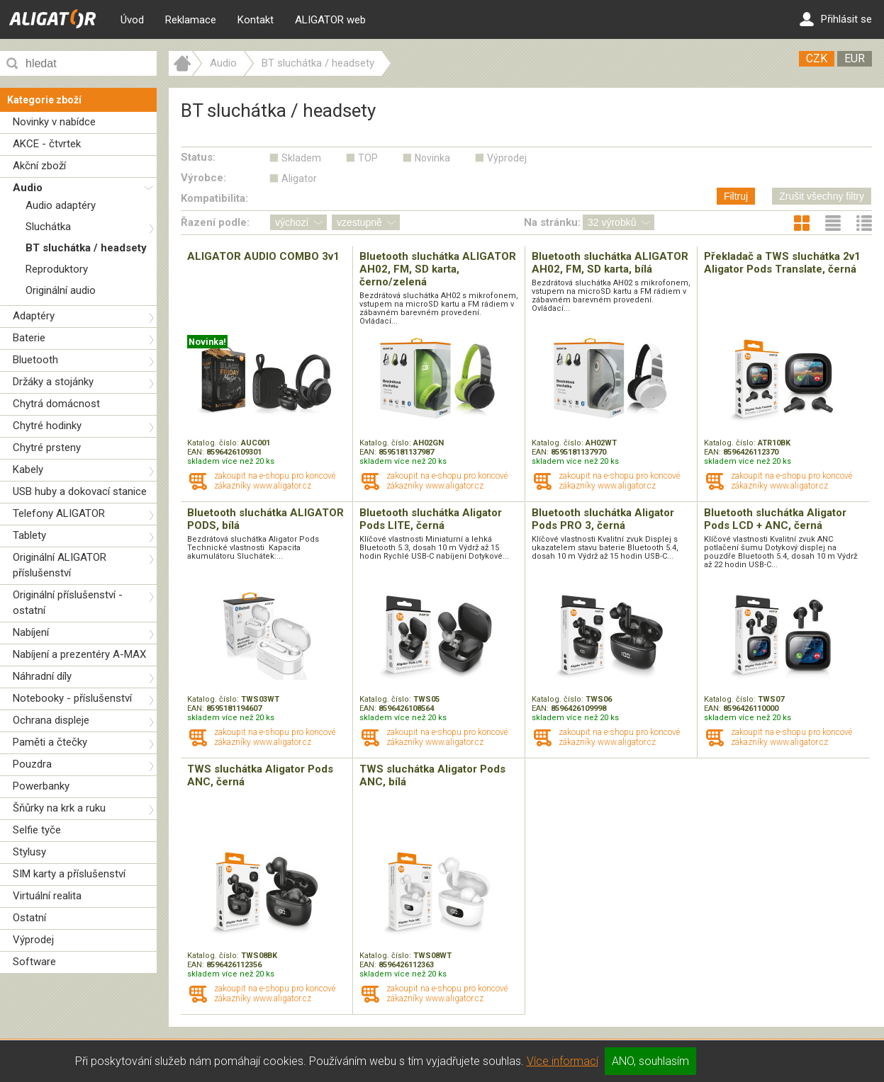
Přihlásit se (836, 19)
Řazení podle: (215, 222)
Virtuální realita (47, 895)
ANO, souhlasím (650, 1061)
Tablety (29, 535)
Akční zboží (39, 165)
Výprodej (33, 939)
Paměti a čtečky (50, 742)
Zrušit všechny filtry (821, 196)
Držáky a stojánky (53, 381)
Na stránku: (552, 222)
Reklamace (190, 19)
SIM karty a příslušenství (69, 873)
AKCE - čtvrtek (47, 143)
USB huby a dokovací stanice (80, 491)
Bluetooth (35, 359)
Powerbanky (41, 786)
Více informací (562, 1061)
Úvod (132, 19)
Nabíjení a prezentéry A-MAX (79, 654)
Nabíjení (31, 632)
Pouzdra (32, 764)
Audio (28, 187)
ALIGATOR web (330, 19)
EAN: (196, 452)
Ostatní (29, 917)
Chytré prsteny (47, 447)
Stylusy (29, 851)
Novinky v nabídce (54, 121)
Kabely (28, 469)
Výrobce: (203, 177)
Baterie (29, 337)
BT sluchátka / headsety (86, 247)
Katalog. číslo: (214, 443)
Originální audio (61, 290)
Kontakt (255, 19)
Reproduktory (57, 269)
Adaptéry (34, 315)
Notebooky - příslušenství (72, 698)
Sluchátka (48, 226)
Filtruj (736, 196)
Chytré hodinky (47, 425)
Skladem (301, 158)
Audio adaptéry (61, 205)
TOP (368, 158)
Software (34, 961)
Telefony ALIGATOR (59, 513)
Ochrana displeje (51, 720)
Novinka (432, 158)
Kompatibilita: (214, 198)
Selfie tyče (37, 830)
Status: (198, 157)
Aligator (299, 178)
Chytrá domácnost (56, 403)
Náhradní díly (42, 676)
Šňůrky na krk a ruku (59, 808)
